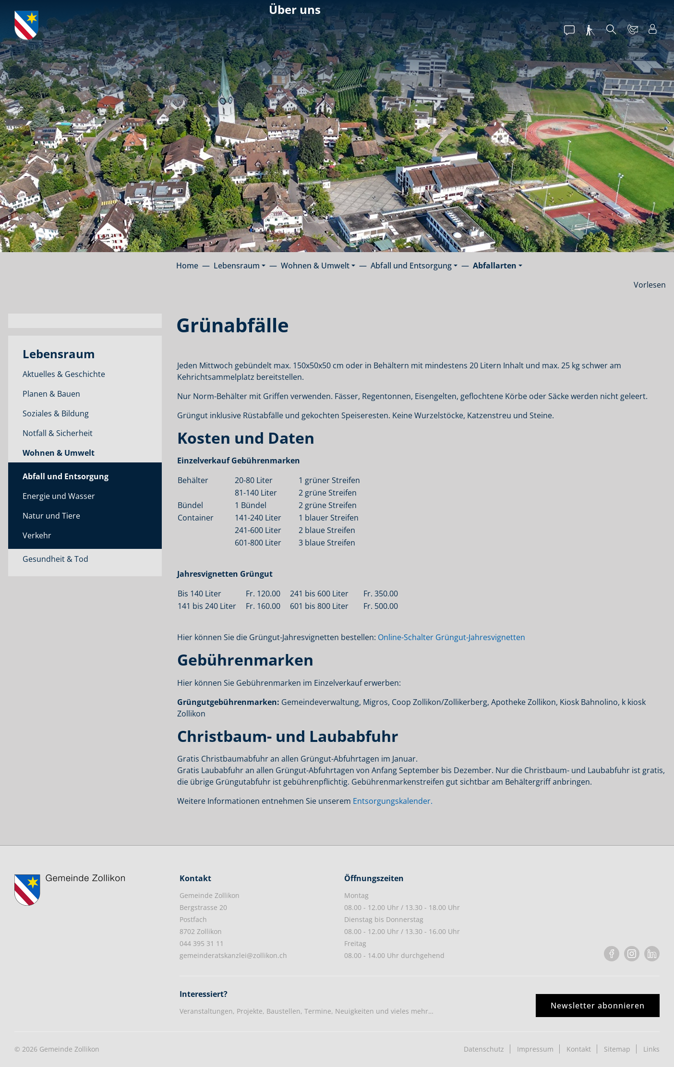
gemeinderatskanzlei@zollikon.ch (233, 955)
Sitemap (617, 1049)
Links (651, 1049)
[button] (239, 265)
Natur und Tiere (51, 515)
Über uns (295, 9)
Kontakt (578, 1049)
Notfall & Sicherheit (58, 433)
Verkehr (37, 535)
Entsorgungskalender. (393, 801)
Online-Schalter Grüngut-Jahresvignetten (451, 637)
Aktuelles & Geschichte (64, 374)
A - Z (136, 200)
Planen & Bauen (51, 393)
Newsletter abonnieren (598, 1005)
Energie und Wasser (59, 496)
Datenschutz (484, 1049)
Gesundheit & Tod (55, 559)
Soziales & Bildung (56, 413)
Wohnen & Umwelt (59, 453)
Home (187, 265)
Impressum (535, 1049)
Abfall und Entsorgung (65, 476)
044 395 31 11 (202, 943)
